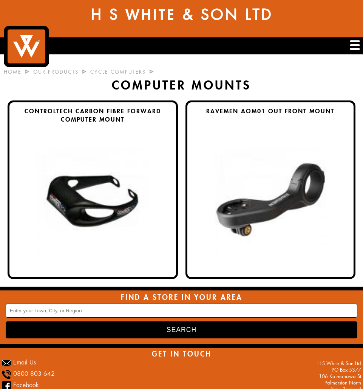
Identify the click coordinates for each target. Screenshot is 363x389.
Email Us (24, 362)
